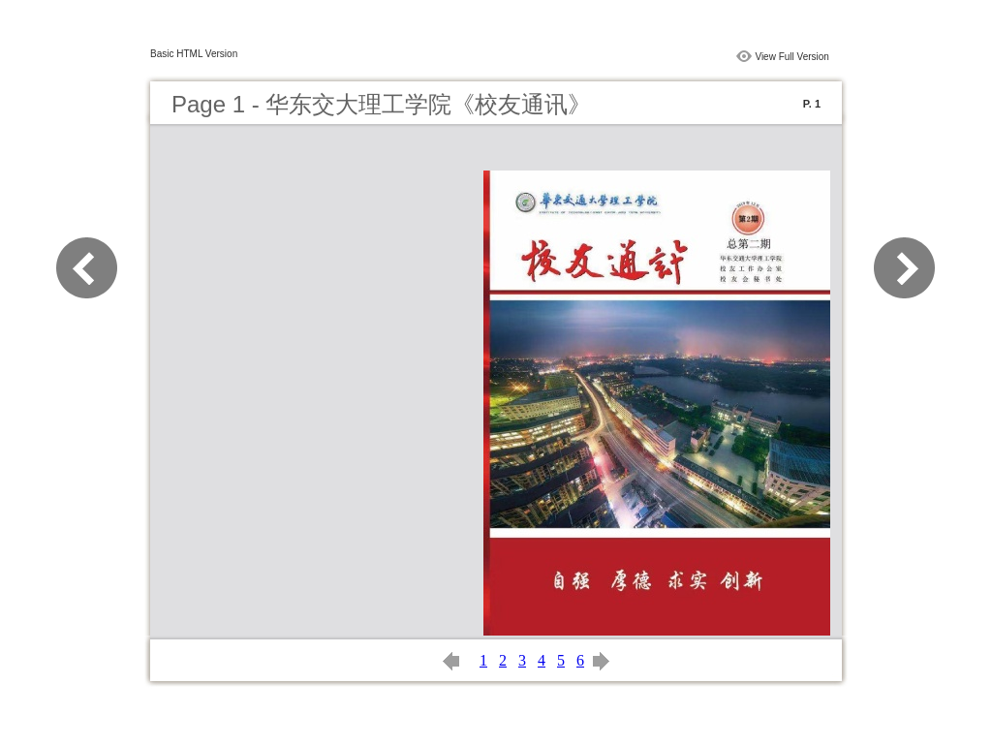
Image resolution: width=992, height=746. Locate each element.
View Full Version (792, 56)
